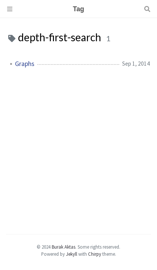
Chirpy (94, 254)
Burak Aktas (63, 247)
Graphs (24, 64)
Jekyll (71, 254)
